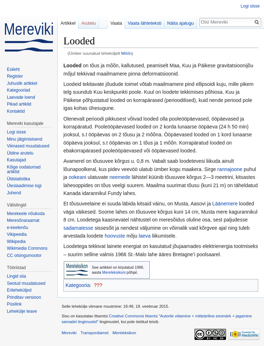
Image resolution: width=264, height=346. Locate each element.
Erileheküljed (19, 290)
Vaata (116, 23)
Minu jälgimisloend (24, 139)
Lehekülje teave (22, 311)
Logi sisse (250, 6)
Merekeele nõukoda (25, 213)
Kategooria (78, 285)
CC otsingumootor (24, 255)
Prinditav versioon (24, 297)
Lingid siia (16, 276)
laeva (144, 236)
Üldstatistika (18, 178)
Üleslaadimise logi (24, 185)
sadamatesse (78, 228)
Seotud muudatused (26, 283)
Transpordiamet (95, 333)
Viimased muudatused (28, 145)
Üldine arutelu (20, 153)
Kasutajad (16, 159)
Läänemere (225, 203)
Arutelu (88, 23)
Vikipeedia (17, 234)
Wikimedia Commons (27, 248)
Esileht (13, 69)
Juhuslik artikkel (22, 83)
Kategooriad (18, 90)
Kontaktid (16, 111)
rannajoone (230, 169)
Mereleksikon (124, 333)
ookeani (77, 177)
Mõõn (126, 53)
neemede (119, 177)
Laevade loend (21, 97)
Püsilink (14, 304)
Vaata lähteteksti (145, 23)
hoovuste (115, 236)
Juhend (14, 192)
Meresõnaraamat (23, 220)
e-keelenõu (17, 227)
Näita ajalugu (180, 23)
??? (98, 285)
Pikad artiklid (19, 104)
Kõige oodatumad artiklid (23, 170)
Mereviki (69, 333)
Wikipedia (16, 241)
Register (15, 76)
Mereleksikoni (113, 272)
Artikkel (68, 23)
